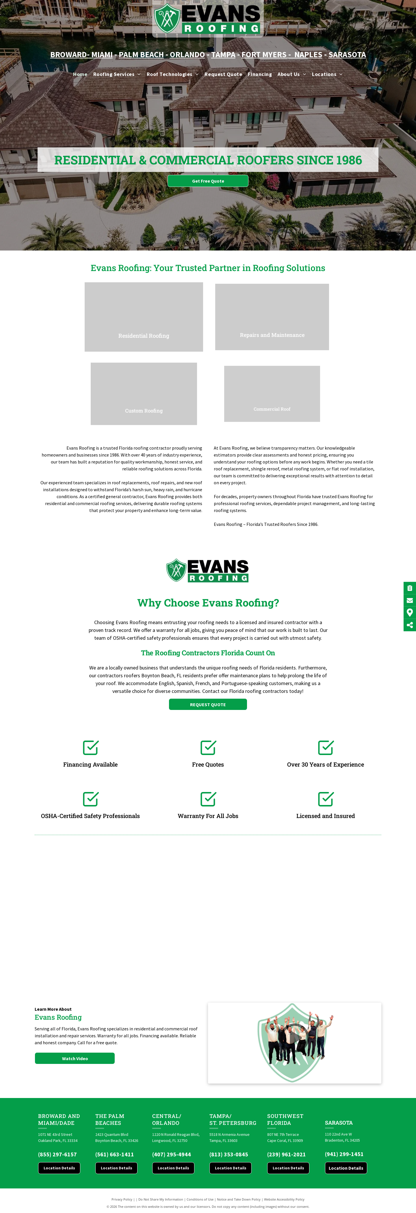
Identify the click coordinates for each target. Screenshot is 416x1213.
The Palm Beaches (110, 1119)
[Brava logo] (140, 916)
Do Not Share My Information (160, 1199)
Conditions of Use (200, 1199)
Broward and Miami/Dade (59, 1119)
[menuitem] (80, 74)
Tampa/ (220, 1115)
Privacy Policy (122, 1199)
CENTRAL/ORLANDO (166, 1119)
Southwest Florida (285, 1119)
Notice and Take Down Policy (239, 1199)
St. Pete (221, 1122)
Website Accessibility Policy (284, 1199)
